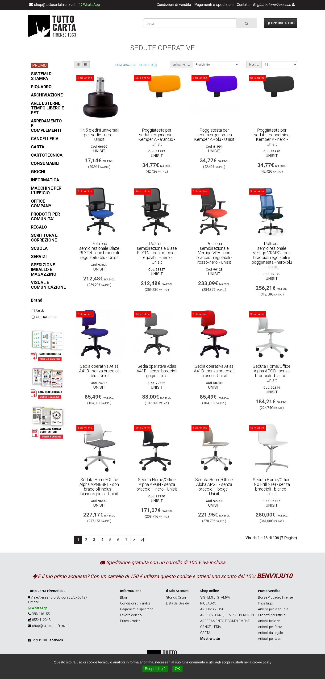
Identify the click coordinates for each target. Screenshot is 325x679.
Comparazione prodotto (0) (136, 65)
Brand (36, 300)
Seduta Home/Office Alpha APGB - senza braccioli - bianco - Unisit (272, 373)
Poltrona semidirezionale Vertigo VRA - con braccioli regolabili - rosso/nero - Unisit (214, 253)
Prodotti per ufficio (272, 615)
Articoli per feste (270, 627)
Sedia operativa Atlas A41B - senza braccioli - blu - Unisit (99, 371)
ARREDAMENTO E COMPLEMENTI (225, 621)
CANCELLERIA (210, 627)
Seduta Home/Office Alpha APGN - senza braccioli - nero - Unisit (157, 484)
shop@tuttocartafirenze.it (51, 626)
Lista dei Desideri (178, 603)
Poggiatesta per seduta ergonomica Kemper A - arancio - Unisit (156, 137)
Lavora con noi (131, 615)
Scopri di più (155, 669)
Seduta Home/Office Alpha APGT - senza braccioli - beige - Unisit (214, 486)
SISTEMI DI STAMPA (215, 597)
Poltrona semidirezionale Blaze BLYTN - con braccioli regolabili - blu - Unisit (99, 250)
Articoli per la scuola (273, 609)
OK (177, 669)
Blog (123, 597)
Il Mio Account (177, 590)
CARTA (205, 633)
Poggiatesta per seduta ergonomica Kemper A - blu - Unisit (214, 135)
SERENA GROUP (44, 317)
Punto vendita (130, 621)
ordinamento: (181, 64)
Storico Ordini (176, 597)
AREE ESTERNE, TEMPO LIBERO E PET (228, 615)
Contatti (243, 4)
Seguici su (47, 640)
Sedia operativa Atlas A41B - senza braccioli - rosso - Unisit (214, 371)
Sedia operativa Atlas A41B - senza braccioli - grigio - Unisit (157, 371)
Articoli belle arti (269, 621)
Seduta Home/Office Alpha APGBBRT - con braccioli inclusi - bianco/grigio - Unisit (99, 486)
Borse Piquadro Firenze (275, 597)
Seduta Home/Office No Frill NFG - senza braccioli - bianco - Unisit (272, 486)
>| (142, 539)
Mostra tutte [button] (210, 639)
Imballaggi (265, 603)
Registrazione (264, 4)
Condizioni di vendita (174, 4)
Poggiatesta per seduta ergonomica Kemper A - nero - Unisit (271, 137)
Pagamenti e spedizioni (213, 4)
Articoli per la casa (271, 639)
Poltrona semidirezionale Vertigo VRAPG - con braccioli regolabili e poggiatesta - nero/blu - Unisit (272, 255)
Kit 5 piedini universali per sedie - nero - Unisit (99, 135)
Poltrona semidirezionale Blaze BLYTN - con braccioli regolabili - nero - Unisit (157, 253)
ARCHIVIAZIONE (212, 609)
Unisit (38, 310)
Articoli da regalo (270, 633)
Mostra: (254, 64)
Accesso (284, 4)
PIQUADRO (208, 603)
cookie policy (261, 662)
